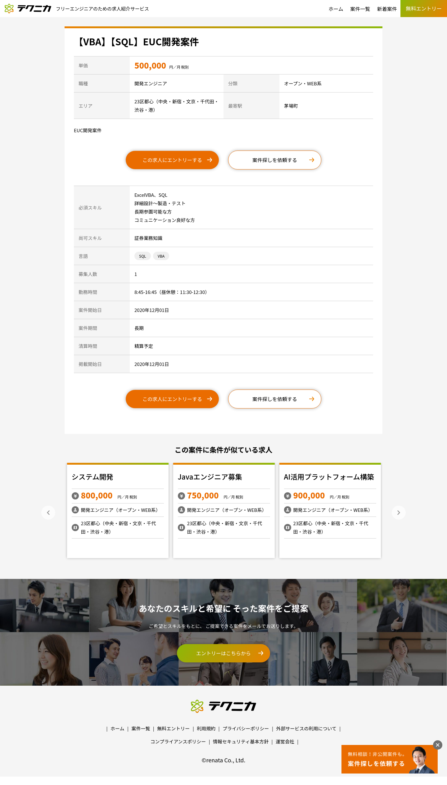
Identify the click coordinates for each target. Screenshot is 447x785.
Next (399, 513)
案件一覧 (360, 8)
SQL (142, 256)
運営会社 (285, 741)
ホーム (335, 8)
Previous (48, 513)
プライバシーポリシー (246, 728)
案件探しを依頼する (274, 160)
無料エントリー (173, 728)
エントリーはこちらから (223, 653)
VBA (161, 256)
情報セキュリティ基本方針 (241, 741)
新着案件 (387, 8)
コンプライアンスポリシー (178, 741)
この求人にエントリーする (172, 160)
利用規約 (206, 728)
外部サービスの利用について (306, 728)
